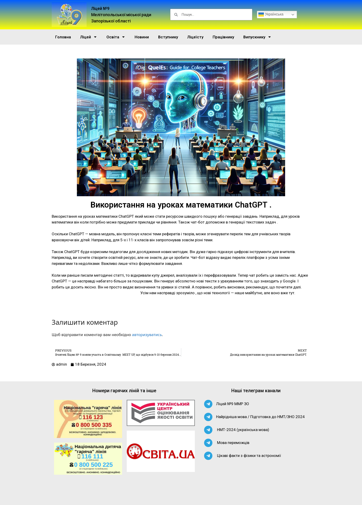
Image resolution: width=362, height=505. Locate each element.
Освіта (115, 37)
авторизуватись (147, 334)
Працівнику (223, 37)
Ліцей (88, 37)
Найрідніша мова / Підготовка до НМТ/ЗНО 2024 (260, 416)
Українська (271, 14)
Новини (142, 37)
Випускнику (257, 37)
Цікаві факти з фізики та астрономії (249, 455)
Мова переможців (233, 442)
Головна (63, 37)
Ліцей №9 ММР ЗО (232, 403)
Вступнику (168, 37)
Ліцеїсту (195, 37)
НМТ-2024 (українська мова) (243, 429)
